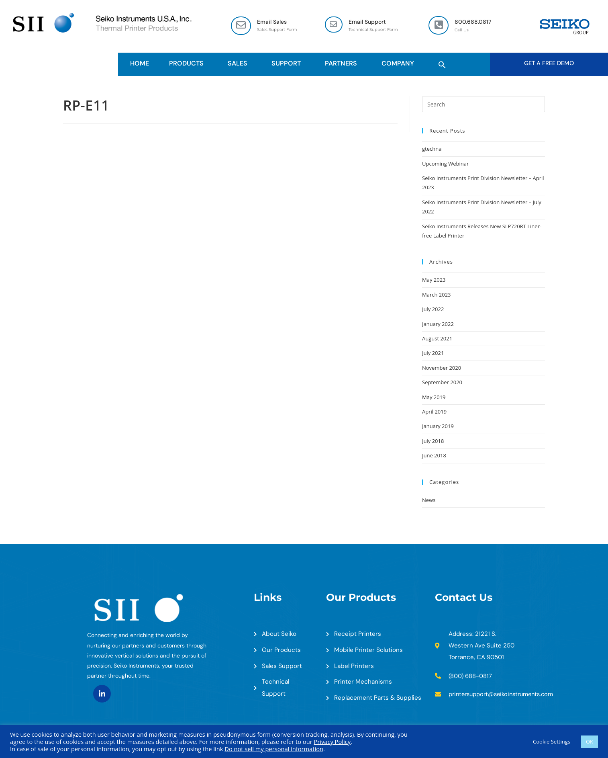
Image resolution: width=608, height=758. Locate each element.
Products (188, 63)
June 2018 (434, 456)
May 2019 (434, 397)
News (428, 500)
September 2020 (442, 383)
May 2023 (434, 280)
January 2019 (438, 426)
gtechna (431, 149)
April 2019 (434, 412)
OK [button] (589, 741)
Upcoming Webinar (445, 164)
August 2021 (437, 338)
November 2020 (441, 368)
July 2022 (433, 309)
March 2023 (436, 295)
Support (288, 63)
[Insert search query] (483, 105)
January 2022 (438, 324)
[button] (442, 63)
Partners (343, 63)
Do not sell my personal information (273, 749)
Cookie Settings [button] (551, 741)
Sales (239, 63)
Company (400, 63)
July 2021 (433, 353)
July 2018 (433, 441)
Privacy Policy (332, 742)
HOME (139, 63)
